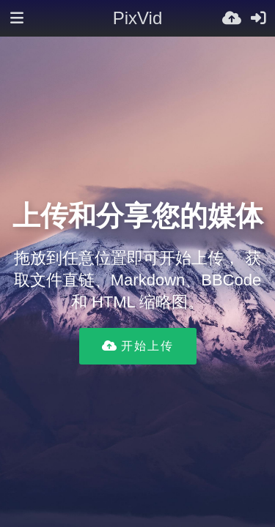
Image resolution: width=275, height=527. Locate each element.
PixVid (138, 18)
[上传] (231, 18)
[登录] (258, 18)
